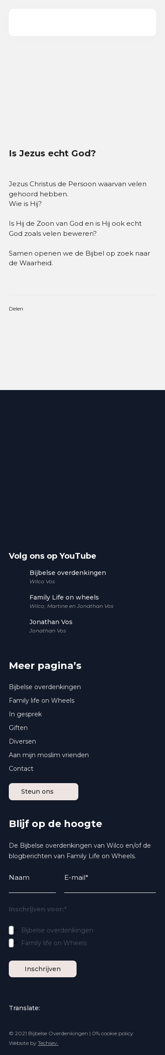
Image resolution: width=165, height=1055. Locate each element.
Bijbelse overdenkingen (45, 687)
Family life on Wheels (41, 701)
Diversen (22, 741)
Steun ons (48, 791)
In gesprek (25, 714)
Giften (18, 728)
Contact (21, 769)
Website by (34, 1043)
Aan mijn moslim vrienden (49, 755)
